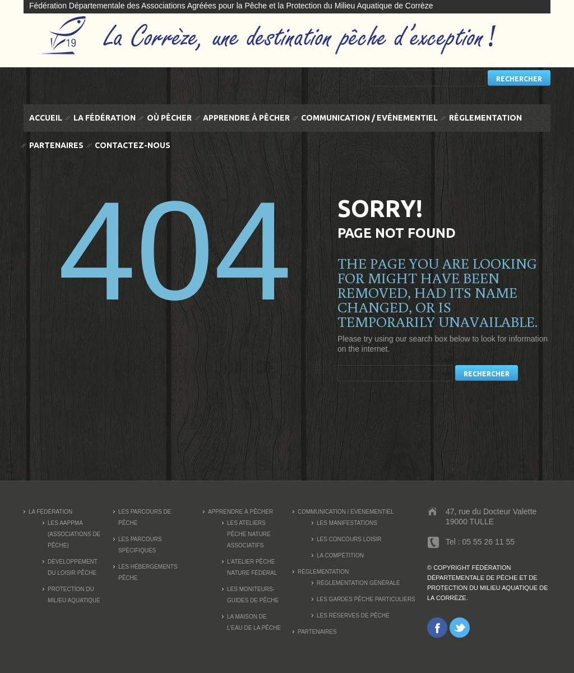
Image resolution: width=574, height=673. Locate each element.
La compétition (340, 555)
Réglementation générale (358, 583)
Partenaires (56, 145)
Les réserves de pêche (353, 615)
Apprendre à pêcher (246, 117)
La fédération (104, 117)
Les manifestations (347, 523)
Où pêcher (169, 117)
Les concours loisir (349, 539)
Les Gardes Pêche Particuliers (366, 599)
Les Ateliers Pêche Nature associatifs (249, 534)
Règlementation (485, 117)
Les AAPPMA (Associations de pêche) (74, 534)
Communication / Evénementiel (369, 117)
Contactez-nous (132, 145)
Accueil (45, 117)
